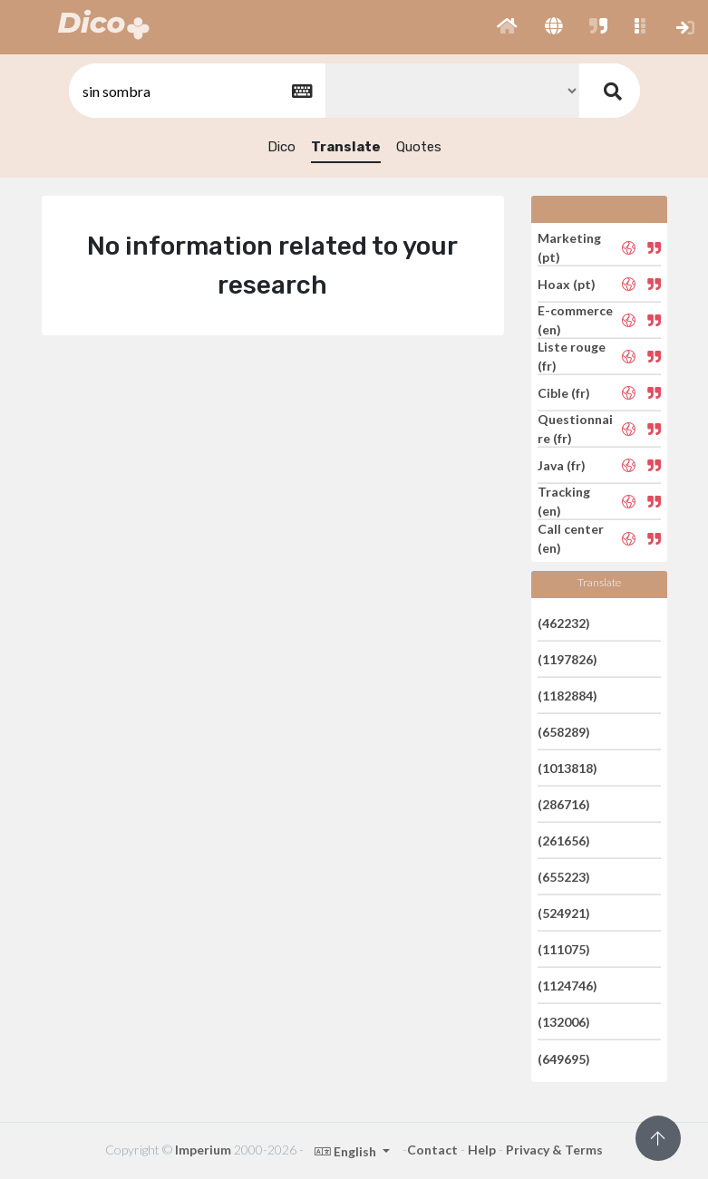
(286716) (564, 804)
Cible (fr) (564, 393)
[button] (507, 27)
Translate (346, 147)
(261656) (564, 840)
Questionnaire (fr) (575, 428)
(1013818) (567, 768)
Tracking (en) (564, 501)
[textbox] (196, 91)
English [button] (347, 1151)
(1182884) (567, 695)
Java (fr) (562, 465)
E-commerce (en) (575, 320)
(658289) (564, 731)
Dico (281, 147)
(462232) (564, 622)
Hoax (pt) (567, 284)
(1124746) (567, 985)
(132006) (564, 1021)
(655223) (564, 876)
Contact (432, 1149)
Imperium (203, 1149)
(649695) (564, 1058)
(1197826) (567, 659)
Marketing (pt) (569, 247)
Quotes (418, 147)
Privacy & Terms (554, 1149)
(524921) (564, 913)
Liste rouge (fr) (572, 356)
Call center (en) (571, 538)
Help (482, 1149)
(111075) (564, 949)
